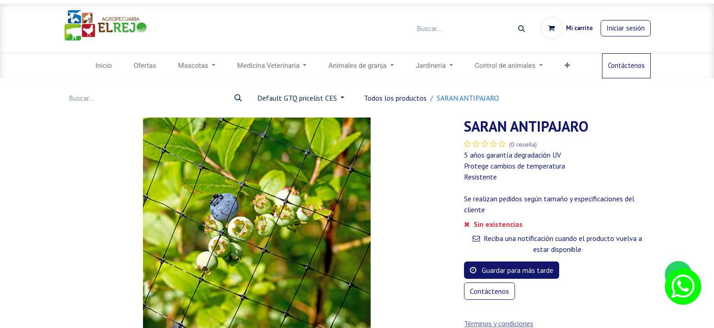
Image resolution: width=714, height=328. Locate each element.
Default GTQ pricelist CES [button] (298, 97)
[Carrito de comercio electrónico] (567, 28)
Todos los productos (395, 97)
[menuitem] (103, 66)
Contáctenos (626, 65)
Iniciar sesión (626, 28)
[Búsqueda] (521, 28)
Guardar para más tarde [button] (511, 270)
